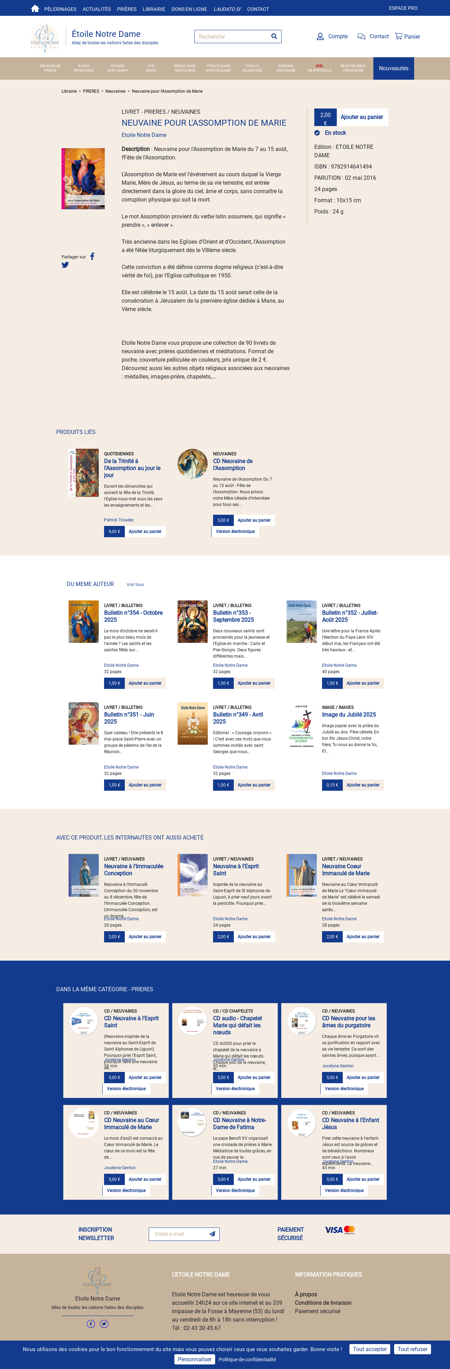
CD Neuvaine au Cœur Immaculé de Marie (131, 1124)
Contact (258, 9)
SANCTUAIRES (185, 70)
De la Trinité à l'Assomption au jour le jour (132, 468)
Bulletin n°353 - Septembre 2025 (233, 616)
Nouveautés (394, 68)
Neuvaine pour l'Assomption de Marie (167, 91)
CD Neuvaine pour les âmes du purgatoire (348, 1022)
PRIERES (50, 70)
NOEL (319, 66)
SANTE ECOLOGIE (218, 70)
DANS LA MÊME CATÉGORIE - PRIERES (104, 989)
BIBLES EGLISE (50, 66)
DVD (151, 66)
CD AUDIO (117, 66)
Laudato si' (227, 9)
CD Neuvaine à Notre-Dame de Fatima (239, 1124)
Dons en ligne (189, 9)
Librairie (154, 9)
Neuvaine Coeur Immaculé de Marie (345, 870)
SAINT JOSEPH (117, 70)
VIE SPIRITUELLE (319, 70)
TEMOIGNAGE (285, 70)
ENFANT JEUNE (184, 66)
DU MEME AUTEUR (105, 584)
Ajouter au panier (362, 117)
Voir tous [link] (135, 584)
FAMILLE (252, 66)
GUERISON (285, 66)
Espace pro (403, 8)
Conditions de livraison (323, 1302)
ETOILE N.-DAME (218, 66)
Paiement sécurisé (317, 1311)
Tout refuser (413, 1349)
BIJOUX (83, 66)
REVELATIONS (84, 70)
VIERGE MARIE (353, 70)
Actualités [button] (97, 9)
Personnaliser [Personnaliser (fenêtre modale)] (195, 1359)
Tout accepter (370, 1349)
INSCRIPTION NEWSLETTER (96, 1234)
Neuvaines (115, 91)
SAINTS (151, 70)
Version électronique (235, 531)
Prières (126, 9)
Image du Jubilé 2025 (349, 714)
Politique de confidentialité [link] (247, 1359)
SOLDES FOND (252, 70)
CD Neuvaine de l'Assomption (232, 465)
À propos (306, 1294)
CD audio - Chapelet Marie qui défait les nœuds (237, 1025)
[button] (65, 178)
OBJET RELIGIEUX (353, 66)
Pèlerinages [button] (60, 9)
